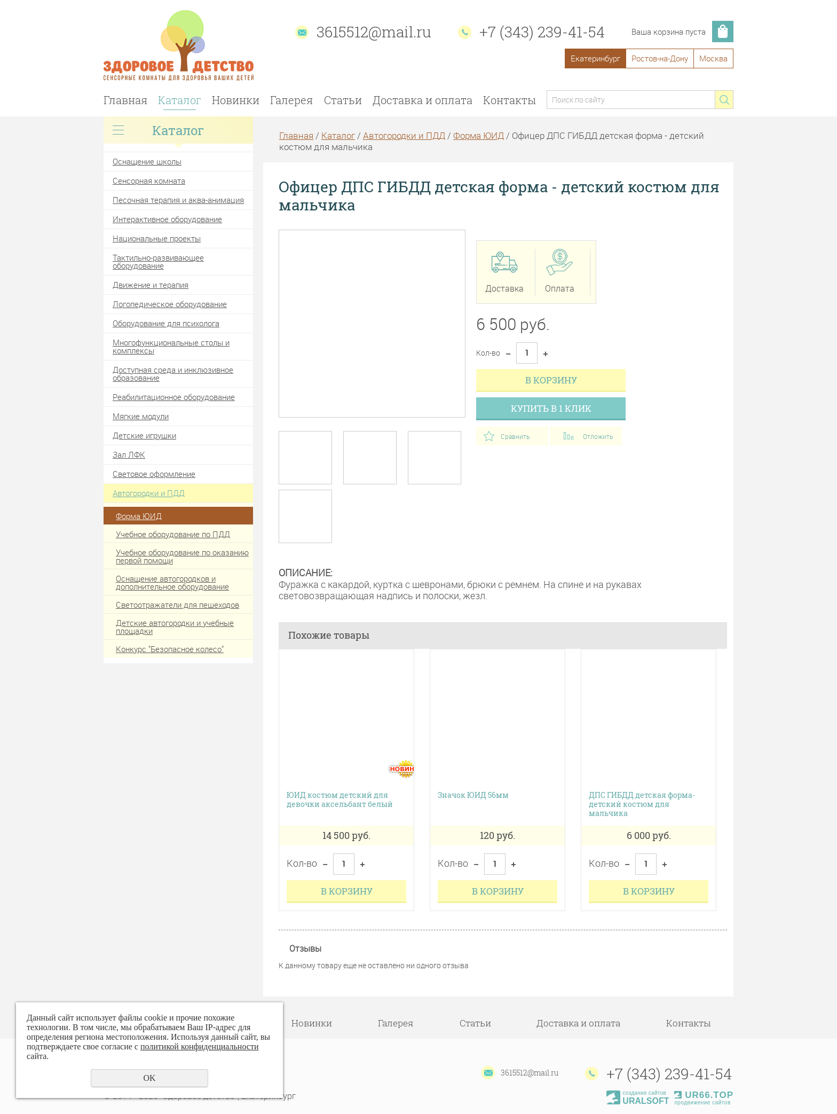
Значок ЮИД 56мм (473, 795)
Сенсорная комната (149, 180)
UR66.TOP (703, 1095)
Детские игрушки (144, 435)
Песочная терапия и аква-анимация (178, 199)
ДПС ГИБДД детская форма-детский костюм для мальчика (642, 804)
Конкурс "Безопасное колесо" (170, 649)
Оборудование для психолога (166, 323)
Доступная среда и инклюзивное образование (173, 373)
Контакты (509, 100)
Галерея (291, 100)
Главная (125, 100)
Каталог (179, 100)
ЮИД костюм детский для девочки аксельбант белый (340, 800)
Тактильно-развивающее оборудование (158, 261)
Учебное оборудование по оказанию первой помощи (182, 556)
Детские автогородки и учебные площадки (175, 626)
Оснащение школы (147, 161)
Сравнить (515, 436)
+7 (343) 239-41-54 (542, 32)
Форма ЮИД (139, 516)
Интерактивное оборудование (167, 219)
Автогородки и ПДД (149, 493)
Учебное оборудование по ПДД (173, 534)
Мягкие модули (141, 416)
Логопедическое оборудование (170, 304)
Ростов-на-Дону (659, 58)
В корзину (551, 380)
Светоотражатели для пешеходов (177, 604)
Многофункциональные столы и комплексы (171, 346)
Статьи (343, 100)
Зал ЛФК (129, 454)
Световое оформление (154, 473)
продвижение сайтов (702, 1102)
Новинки (235, 100)
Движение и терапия (150, 284)
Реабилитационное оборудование (174, 396)
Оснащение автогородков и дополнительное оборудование (172, 582)
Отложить (598, 436)
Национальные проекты (157, 238)
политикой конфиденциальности (199, 1046)
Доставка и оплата (422, 100)
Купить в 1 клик (551, 408)
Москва (713, 58)
